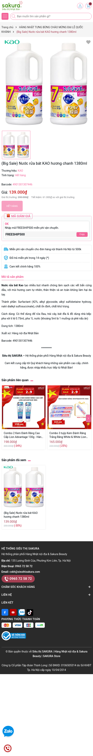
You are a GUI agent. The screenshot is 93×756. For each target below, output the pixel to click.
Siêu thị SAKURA (12, 355)
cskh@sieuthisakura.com (25, 571)
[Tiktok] (30, 612)
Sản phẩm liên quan (15, 380)
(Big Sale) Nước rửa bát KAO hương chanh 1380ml (21, 514)
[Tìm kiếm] (14, 16)
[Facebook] (5, 612)
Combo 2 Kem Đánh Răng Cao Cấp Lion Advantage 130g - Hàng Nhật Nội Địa (23, 435)
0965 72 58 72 (23, 566)
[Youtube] (13, 612)
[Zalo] (21, 612)
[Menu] (5, 16)
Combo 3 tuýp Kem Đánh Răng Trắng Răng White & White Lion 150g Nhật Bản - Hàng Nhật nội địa (67, 435)
